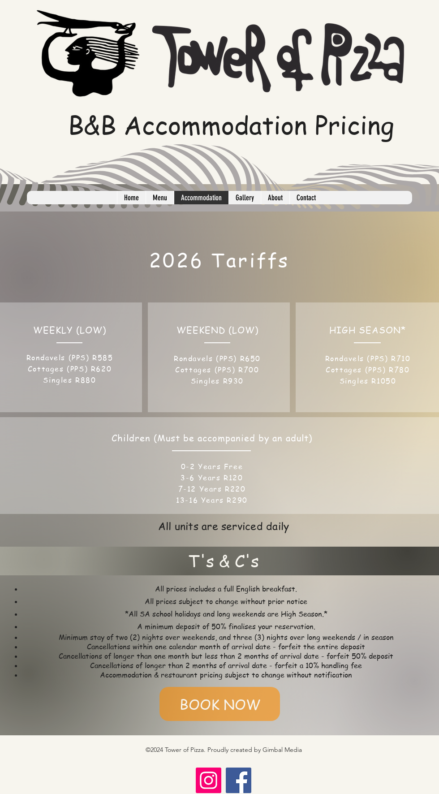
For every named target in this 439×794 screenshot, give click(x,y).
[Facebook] (238, 780)
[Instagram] (208, 780)
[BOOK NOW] (219, 704)
